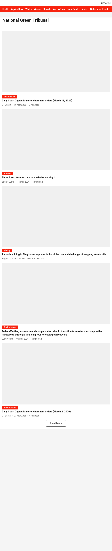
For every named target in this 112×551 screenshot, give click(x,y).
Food (105, 9)
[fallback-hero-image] (56, 61)
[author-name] (7, 105)
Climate (47, 9)
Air (54, 9)
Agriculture (17, 9)
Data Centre (73, 9)
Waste (37, 9)
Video (85, 9)
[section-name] (9, 96)
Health (5, 9)
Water (28, 9)
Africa (61, 9)
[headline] (56, 100)
